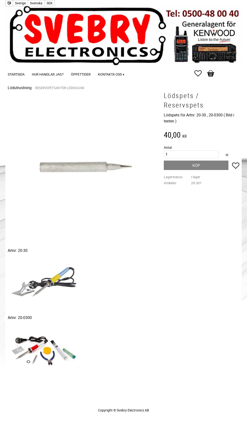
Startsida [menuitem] (16, 74)
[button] (200, 73)
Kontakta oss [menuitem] (110, 74)
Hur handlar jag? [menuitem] (48, 74)
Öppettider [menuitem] (81, 74)
